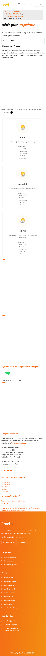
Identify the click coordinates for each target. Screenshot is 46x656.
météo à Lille (8, 596)
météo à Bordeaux (10, 581)
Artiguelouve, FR (6, 482)
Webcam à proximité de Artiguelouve (13, 501)
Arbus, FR (4, 491)
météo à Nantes (9, 600)
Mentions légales (10, 557)
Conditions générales (11, 565)
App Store (24, 542)
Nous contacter (9, 561)
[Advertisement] (23, 83)
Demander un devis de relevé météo (13, 510)
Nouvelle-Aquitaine (13, 14)
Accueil (8, 12)
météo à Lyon (8, 604)
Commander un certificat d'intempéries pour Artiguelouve (20, 508)
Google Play (10, 542)
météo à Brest (9, 593)
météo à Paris (8, 577)
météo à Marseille (10, 589)
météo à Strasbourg (10, 608)
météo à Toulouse (10, 585)
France (17, 12)
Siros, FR (4, 487)
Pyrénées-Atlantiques (14, 16)
